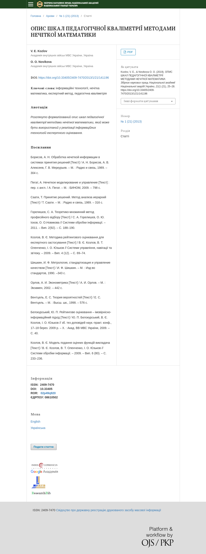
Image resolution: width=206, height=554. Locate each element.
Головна (36, 16)
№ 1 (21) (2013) (69, 16)
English (35, 421)
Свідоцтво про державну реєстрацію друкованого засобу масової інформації (108, 510)
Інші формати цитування (141, 101)
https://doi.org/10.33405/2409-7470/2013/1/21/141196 (74, 77)
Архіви (50, 16)
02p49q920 (48, 393)
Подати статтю (44, 446)
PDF (130, 52)
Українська (38, 428)
